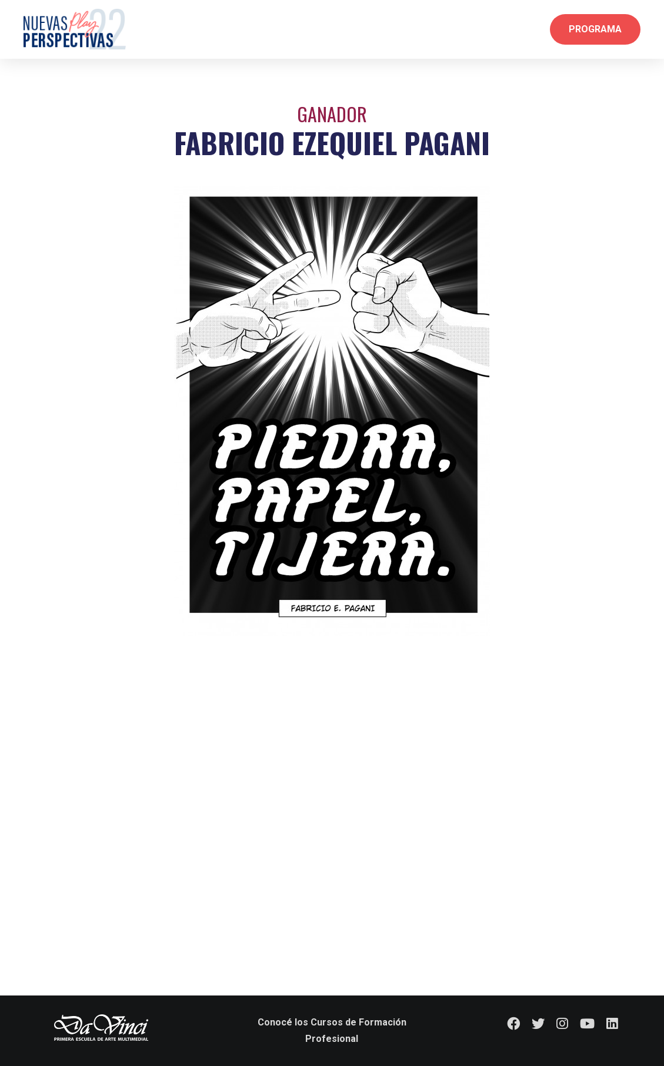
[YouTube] (587, 1023)
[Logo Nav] (75, 29)
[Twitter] (538, 1023)
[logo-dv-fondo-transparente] (101, 1027)
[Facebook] (513, 1023)
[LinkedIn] (612, 1023)
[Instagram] (562, 1023)
